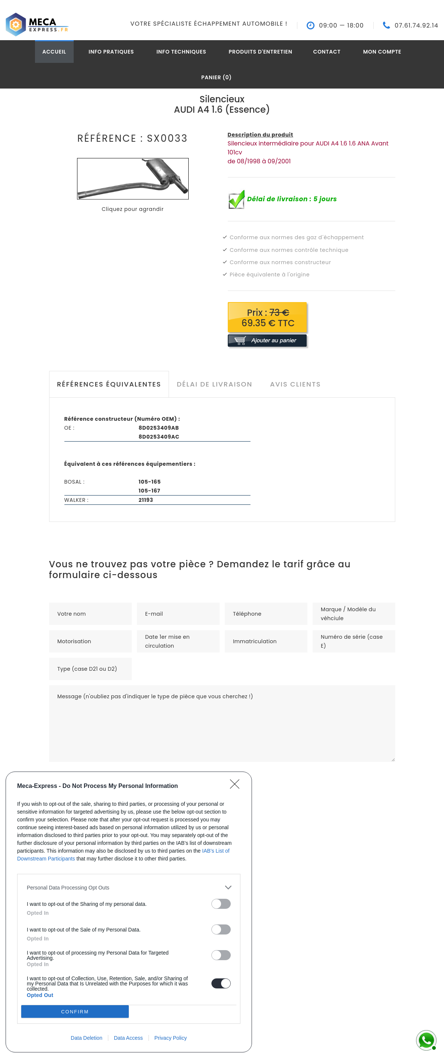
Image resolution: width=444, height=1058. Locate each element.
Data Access (128, 1038)
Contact (327, 51)
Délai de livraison (214, 384)
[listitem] (129, 887)
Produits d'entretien (261, 51)
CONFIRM (75, 1011)
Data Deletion (86, 1038)
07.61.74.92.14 (416, 26)
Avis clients (295, 384)
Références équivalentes (109, 384)
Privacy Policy (170, 1038)
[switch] (221, 904)
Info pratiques (111, 51)
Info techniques (181, 51)
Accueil (54, 51)
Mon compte (382, 51)
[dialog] (129, 912)
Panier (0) (216, 77)
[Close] (237, 786)
